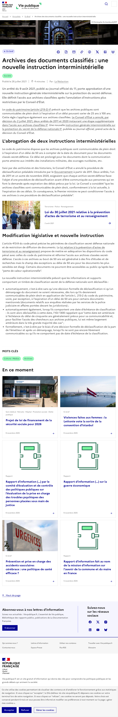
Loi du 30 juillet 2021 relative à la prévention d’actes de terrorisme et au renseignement (77, 214)
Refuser (25, 710)
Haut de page (13, 595)
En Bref (27, 16)
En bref (9, 51)
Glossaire (92, 647)
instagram (106, 622)
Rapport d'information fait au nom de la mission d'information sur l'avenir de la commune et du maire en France (87, 567)
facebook (90, 622)
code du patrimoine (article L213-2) (27, 109)
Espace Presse (36, 647)
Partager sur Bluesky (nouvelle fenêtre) (113, 52)
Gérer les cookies (45, 710)
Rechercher (106, 4)
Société (7, 75)
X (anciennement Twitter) (98, 622)
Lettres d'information (39, 643)
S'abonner (9, 628)
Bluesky (106, 630)
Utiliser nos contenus (68, 643)
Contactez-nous (8, 647)
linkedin (90, 630)
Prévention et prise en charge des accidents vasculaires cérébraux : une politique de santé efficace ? (29, 567)
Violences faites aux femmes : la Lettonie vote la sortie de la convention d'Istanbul (85, 421)
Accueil (5, 16)
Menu (114, 4)
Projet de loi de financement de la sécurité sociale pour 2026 (29, 422)
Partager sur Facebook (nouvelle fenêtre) (89, 52)
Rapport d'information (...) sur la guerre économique (85, 484)
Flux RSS (63, 647)
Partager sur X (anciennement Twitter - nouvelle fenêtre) (97, 52)
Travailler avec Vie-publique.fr (100, 643)
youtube (98, 630)
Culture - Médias (11, 358)
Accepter (9, 710)
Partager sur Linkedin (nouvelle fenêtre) (105, 52)
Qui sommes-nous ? (10, 643)
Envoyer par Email (74, 52)
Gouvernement (63, 172)
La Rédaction (61, 81)
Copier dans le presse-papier (82, 52)
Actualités (16, 16)
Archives (28, 358)
